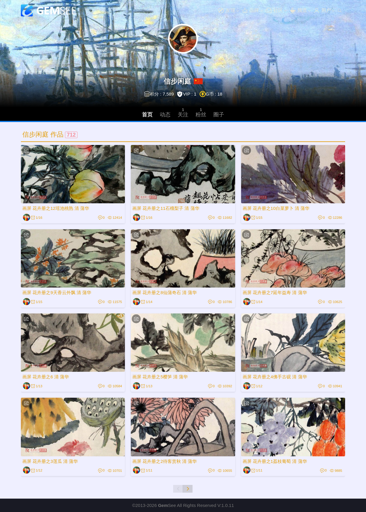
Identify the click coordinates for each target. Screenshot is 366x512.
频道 (298, 10)
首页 (147, 115)
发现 (226, 10)
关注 (183, 112)
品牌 (250, 10)
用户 (322, 10)
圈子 (218, 115)
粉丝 (201, 112)
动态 (165, 115)
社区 (274, 10)
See (167, 505)
